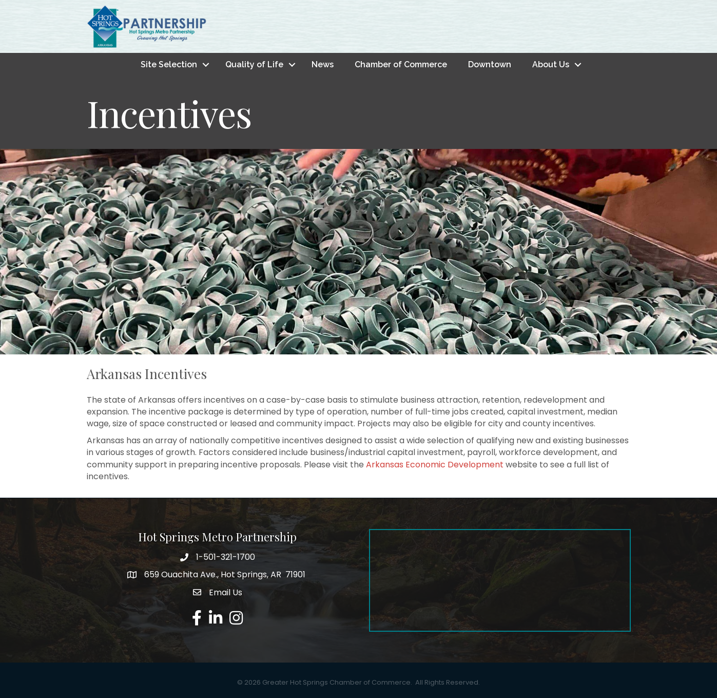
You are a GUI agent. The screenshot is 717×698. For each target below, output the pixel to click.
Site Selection (169, 64)
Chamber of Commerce (401, 64)
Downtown (489, 64)
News (323, 64)
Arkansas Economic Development (434, 464)
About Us (550, 64)
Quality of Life (254, 64)
